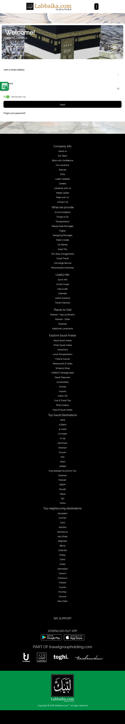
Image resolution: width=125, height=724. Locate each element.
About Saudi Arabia (62, 340)
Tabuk (62, 493)
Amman (62, 517)
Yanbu (63, 503)
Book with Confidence (62, 160)
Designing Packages (62, 235)
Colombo (62, 550)
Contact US (62, 202)
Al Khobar (62, 433)
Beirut (62, 545)
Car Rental (62, 244)
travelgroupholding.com (70, 646)
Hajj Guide (62, 288)
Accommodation (63, 212)
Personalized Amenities (62, 267)
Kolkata (62, 582)
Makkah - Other (62, 319)
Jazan (62, 461)
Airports (62, 391)
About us (62, 151)
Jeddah (62, 466)
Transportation (62, 221)
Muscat (62, 596)
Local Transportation (62, 354)
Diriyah (62, 452)
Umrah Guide (62, 284)
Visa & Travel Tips (62, 400)
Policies (62, 169)
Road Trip (62, 249)
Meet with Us (62, 197)
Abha (62, 419)
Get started (18, 52)
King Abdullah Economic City (63, 470)
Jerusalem (62, 513)
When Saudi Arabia (62, 345)
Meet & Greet (62, 239)
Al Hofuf (62, 429)
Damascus (62, 531)
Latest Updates (62, 178)
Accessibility (62, 382)
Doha (62, 559)
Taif (62, 498)
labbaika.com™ (62, 705)
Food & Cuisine (62, 358)
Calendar (62, 293)
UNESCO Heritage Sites (62, 372)
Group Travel (62, 258)
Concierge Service (62, 263)
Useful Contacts (62, 298)
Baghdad (62, 541)
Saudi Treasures (62, 377)
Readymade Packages (62, 226)
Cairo (62, 522)
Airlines (62, 386)
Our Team (62, 155)
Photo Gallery (62, 405)
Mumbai (62, 591)
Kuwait (62, 587)
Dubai (62, 564)
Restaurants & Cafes (62, 363)
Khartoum (62, 578)
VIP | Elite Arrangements (62, 253)
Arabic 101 (63, 395)
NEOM (62, 484)
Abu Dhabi (62, 536)
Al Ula (62, 438)
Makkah (62, 479)
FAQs (62, 174)
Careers (62, 183)
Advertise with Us (62, 188)
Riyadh (62, 489)
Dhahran (62, 447)
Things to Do (62, 216)
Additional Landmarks (62, 328)
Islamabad (62, 568)
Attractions (62, 349)
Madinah (62, 323)
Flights (62, 230)
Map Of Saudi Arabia (62, 409)
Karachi (62, 573)
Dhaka (62, 554)
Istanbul (62, 527)
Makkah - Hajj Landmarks (62, 314)
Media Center (62, 192)
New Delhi (62, 601)
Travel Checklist (62, 302)
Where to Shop (62, 368)
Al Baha (62, 424)
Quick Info (62, 279)
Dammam (62, 443)
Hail (62, 456)
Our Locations (62, 165)
